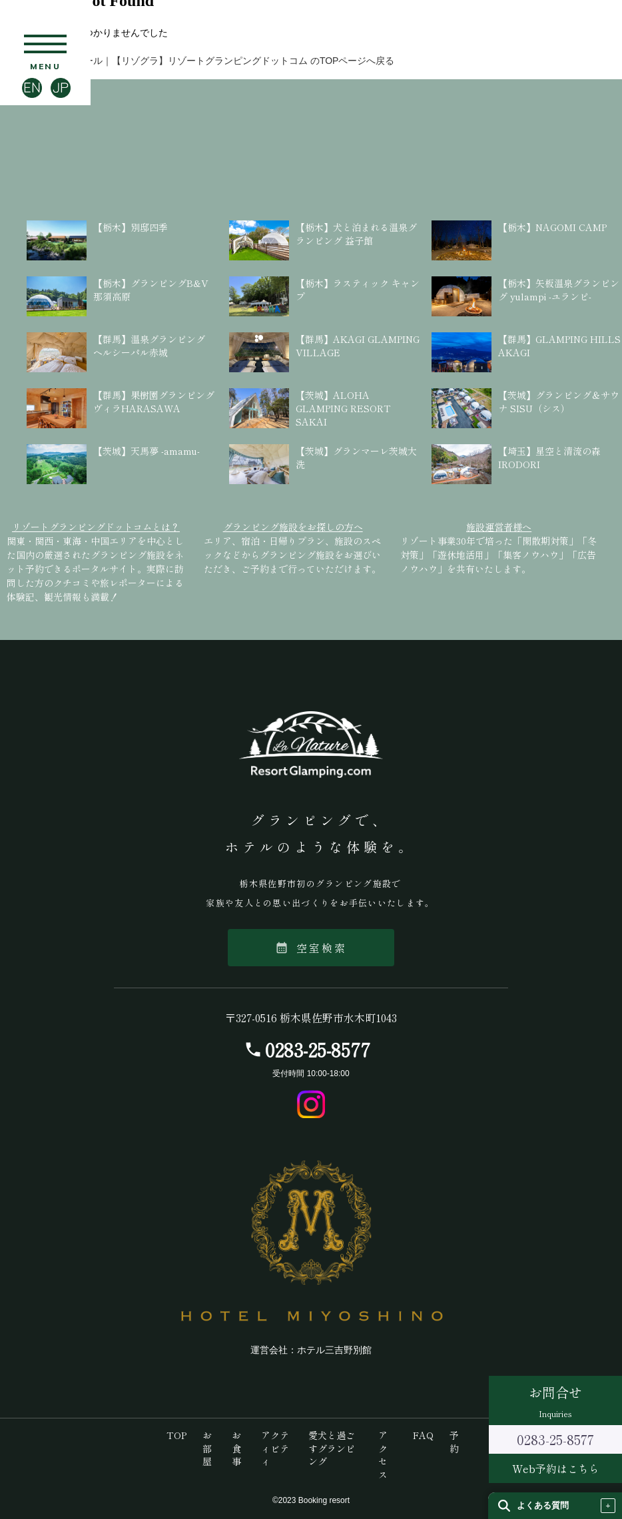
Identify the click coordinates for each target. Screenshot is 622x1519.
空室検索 (311, 948)
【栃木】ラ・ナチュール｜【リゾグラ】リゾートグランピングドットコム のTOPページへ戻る (197, 60)
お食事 (236, 1448)
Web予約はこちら (555, 1468)
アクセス (383, 1454)
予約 (454, 1441)
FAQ (423, 1435)
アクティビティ (275, 1448)
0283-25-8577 (317, 1049)
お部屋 (207, 1448)
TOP (176, 1435)
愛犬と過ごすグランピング (331, 1448)
